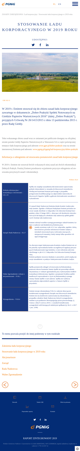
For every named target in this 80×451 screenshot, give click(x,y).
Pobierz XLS (73, 180)
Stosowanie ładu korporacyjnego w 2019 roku (56, 14)
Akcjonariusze (9, 357)
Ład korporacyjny (30, 14)
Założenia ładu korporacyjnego (16, 346)
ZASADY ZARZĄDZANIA (12, 14)
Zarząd (5, 363)
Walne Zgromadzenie (12, 374)
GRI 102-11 (6, 100)
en (59, 4)
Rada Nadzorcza (9, 369)
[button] (40, 44)
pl (54, 4)
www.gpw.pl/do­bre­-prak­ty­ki (50, 146)
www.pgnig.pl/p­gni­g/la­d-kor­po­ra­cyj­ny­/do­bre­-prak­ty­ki (55, 149)
